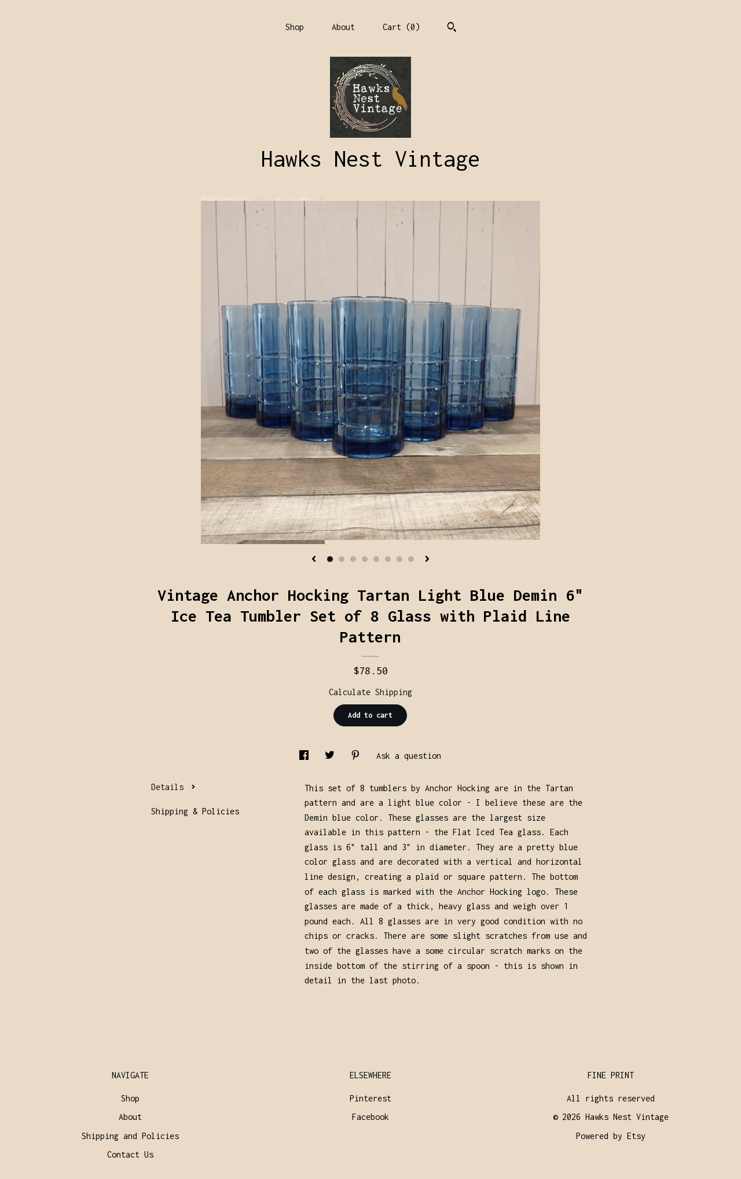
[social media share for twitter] (332, 756)
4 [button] (365, 559)
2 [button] (341, 559)
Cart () (401, 27)
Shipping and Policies (130, 1136)
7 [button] (399, 559)
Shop (294, 27)
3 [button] (353, 559)
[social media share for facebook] (306, 756)
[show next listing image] (427, 560)
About (343, 27)
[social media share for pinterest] (358, 756)
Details (173, 787)
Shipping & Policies (195, 811)
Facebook (370, 1117)
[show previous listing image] (314, 560)
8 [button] (411, 559)
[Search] (451, 28)
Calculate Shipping (370, 692)
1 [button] (330, 559)
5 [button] (376, 559)
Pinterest (370, 1098)
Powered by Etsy (610, 1136)
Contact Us (130, 1154)
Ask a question (408, 756)
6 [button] (388, 559)
